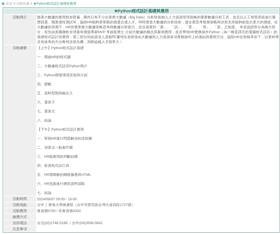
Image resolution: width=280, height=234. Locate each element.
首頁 (9, 3)
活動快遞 (22, 3)
